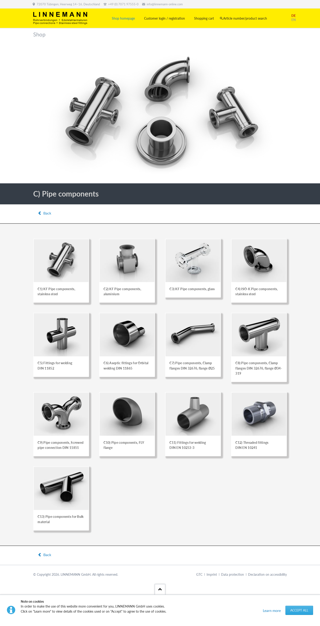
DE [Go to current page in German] (293, 16)
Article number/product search (245, 18)
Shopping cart (204, 18)
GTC (199, 574)
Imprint (212, 574)
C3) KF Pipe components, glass (192, 289)
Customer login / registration (164, 18)
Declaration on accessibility (267, 574)
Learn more (272, 610)
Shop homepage (123, 18)
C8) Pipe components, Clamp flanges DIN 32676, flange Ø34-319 (258, 368)
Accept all (299, 610)
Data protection (232, 574)
